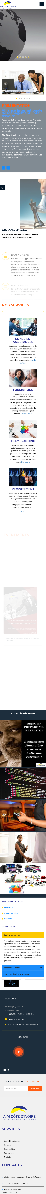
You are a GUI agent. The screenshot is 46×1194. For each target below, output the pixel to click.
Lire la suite (25, 462)
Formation (8, 1145)
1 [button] (17, 57)
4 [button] (26, 57)
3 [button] (23, 57)
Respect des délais (12, 967)
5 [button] (28, 57)
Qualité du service (12, 935)
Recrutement (9, 1153)
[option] (23, 35)
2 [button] (20, 57)
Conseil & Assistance (12, 1141)
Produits (7, 1157)
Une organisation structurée (16, 974)
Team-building (9, 1149)
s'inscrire (35, 1088)
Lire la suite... (26, 414)
